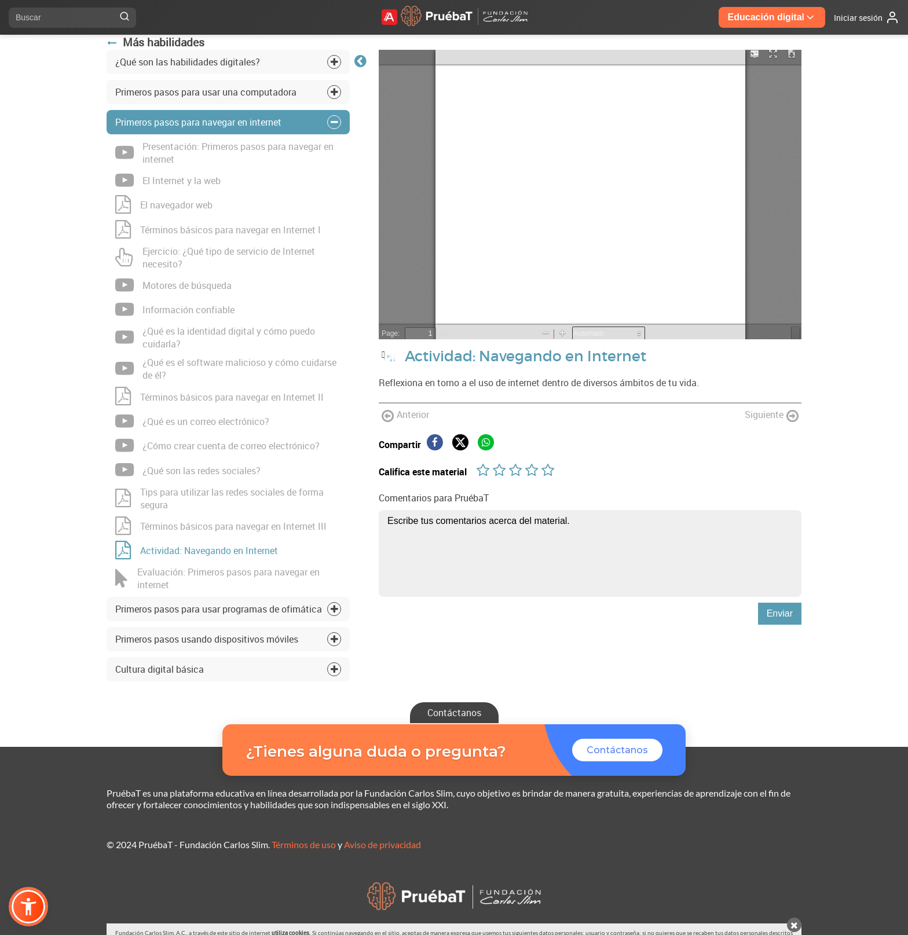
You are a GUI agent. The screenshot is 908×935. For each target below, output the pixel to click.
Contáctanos (454, 712)
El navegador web (164, 205)
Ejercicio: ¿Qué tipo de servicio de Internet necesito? (215, 257)
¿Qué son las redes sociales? (188, 470)
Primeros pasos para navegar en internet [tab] (198, 122)
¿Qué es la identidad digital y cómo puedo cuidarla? (215, 337)
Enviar (780, 613)
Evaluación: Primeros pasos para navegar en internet (217, 578)
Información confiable (175, 309)
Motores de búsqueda (173, 285)
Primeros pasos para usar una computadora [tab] (205, 92)
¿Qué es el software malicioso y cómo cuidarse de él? (225, 369)
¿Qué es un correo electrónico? (192, 421)
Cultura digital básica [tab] (159, 669)
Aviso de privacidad (382, 844)
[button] (28, 906)
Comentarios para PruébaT (434, 498)
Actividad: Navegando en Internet (196, 550)
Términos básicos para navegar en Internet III (221, 526)
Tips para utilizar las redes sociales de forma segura (219, 498)
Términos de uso (304, 844)
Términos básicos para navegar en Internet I (218, 230)
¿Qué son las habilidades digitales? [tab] (187, 62)
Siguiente (772, 415)
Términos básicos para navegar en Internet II (219, 396)
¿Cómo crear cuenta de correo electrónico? (217, 446)
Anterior (405, 415)
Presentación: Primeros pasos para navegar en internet (224, 153)
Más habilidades (155, 42)
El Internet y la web (168, 180)
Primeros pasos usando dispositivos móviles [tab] (206, 639)
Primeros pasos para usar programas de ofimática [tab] (218, 609)
